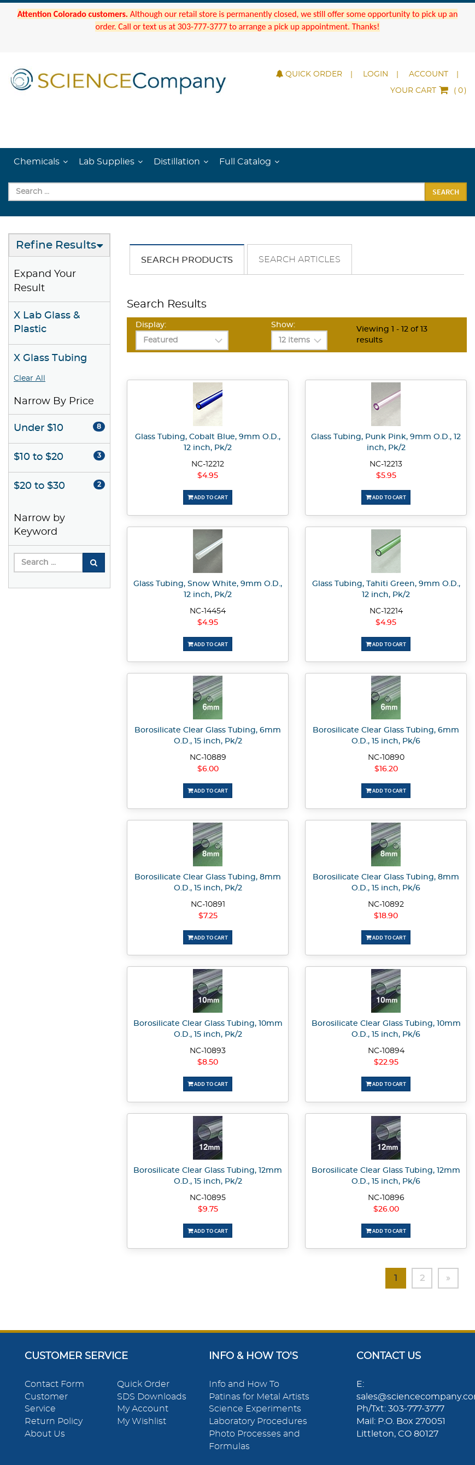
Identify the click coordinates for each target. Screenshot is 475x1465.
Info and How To (244, 1384)
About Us (45, 1433)
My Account (142, 1408)
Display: (151, 325)
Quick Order (309, 74)
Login (375, 74)
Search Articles (300, 259)
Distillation (177, 161)
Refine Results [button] (56, 245)
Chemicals (37, 161)
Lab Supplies (106, 161)
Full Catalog (245, 161)
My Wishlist (141, 1421)
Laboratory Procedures (258, 1421)
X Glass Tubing (50, 358)
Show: (283, 325)
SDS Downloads (151, 1396)
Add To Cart (207, 497)
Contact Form (54, 1384)
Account (428, 74)
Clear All (29, 378)
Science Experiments (255, 1408)
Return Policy (54, 1421)
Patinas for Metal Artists (259, 1396)
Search (445, 192)
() (428, 90)
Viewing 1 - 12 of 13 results (391, 335)
